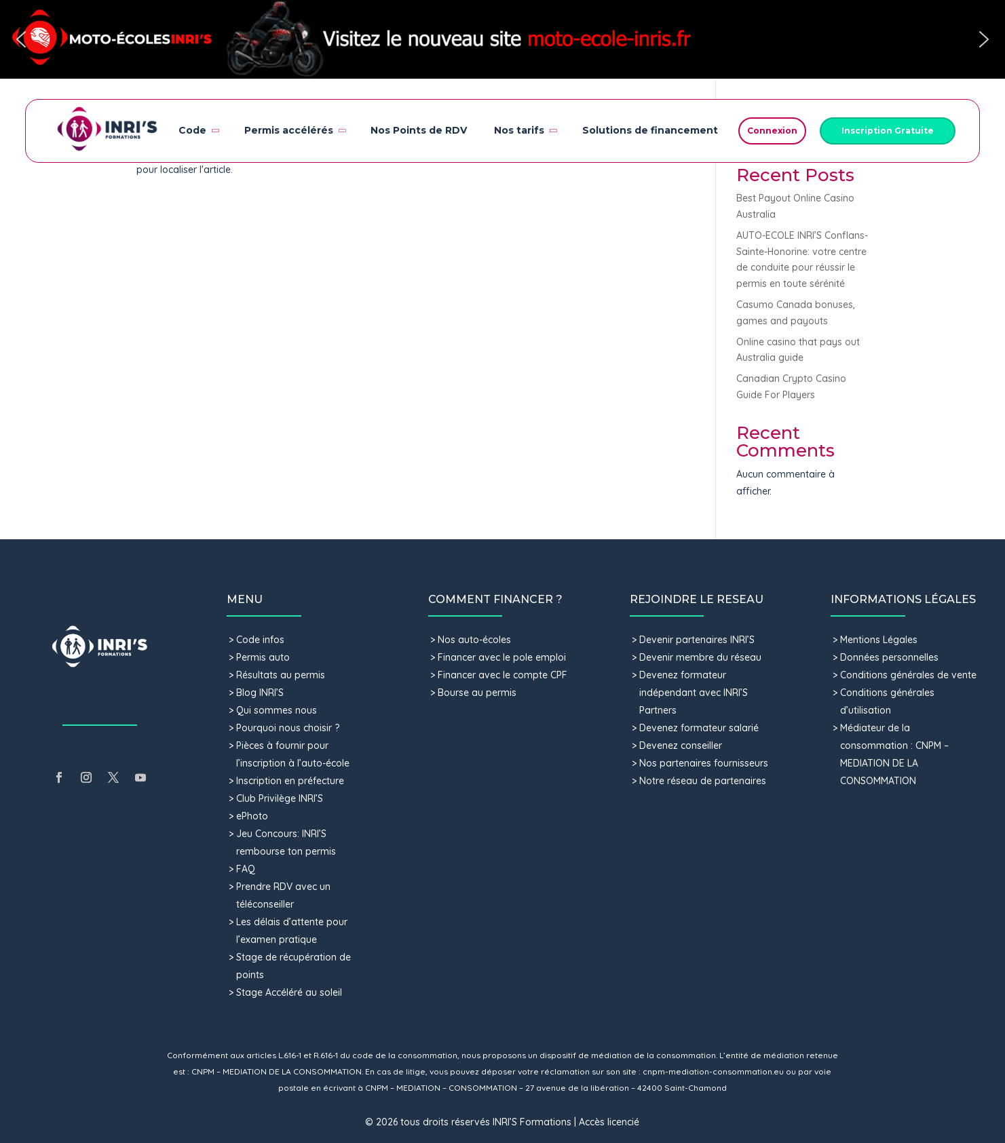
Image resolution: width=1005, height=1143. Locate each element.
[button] (502, 39)
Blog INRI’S (260, 692)
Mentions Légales (878, 640)
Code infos (260, 640)
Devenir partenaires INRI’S (697, 640)
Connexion (772, 130)
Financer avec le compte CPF (502, 675)
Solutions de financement (650, 130)
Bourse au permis (477, 692)
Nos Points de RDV (419, 130)
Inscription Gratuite (887, 130)
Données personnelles (889, 657)
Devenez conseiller (680, 745)
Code (197, 130)
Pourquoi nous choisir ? (289, 728)
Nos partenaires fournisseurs (703, 763)
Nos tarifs (524, 130)
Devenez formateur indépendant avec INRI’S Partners (693, 692)
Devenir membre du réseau (700, 657)
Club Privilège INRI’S (279, 798)
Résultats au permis (280, 675)
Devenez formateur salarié (699, 728)
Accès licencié (609, 1122)
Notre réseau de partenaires (702, 781)
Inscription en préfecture (290, 781)
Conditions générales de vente (908, 675)
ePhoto (252, 816)
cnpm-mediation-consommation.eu (713, 1071)
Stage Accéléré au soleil (289, 992)
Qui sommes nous (276, 710)
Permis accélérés (294, 130)
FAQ (245, 869)
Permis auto (263, 657)
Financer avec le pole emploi (502, 657)
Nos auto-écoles (474, 640)
